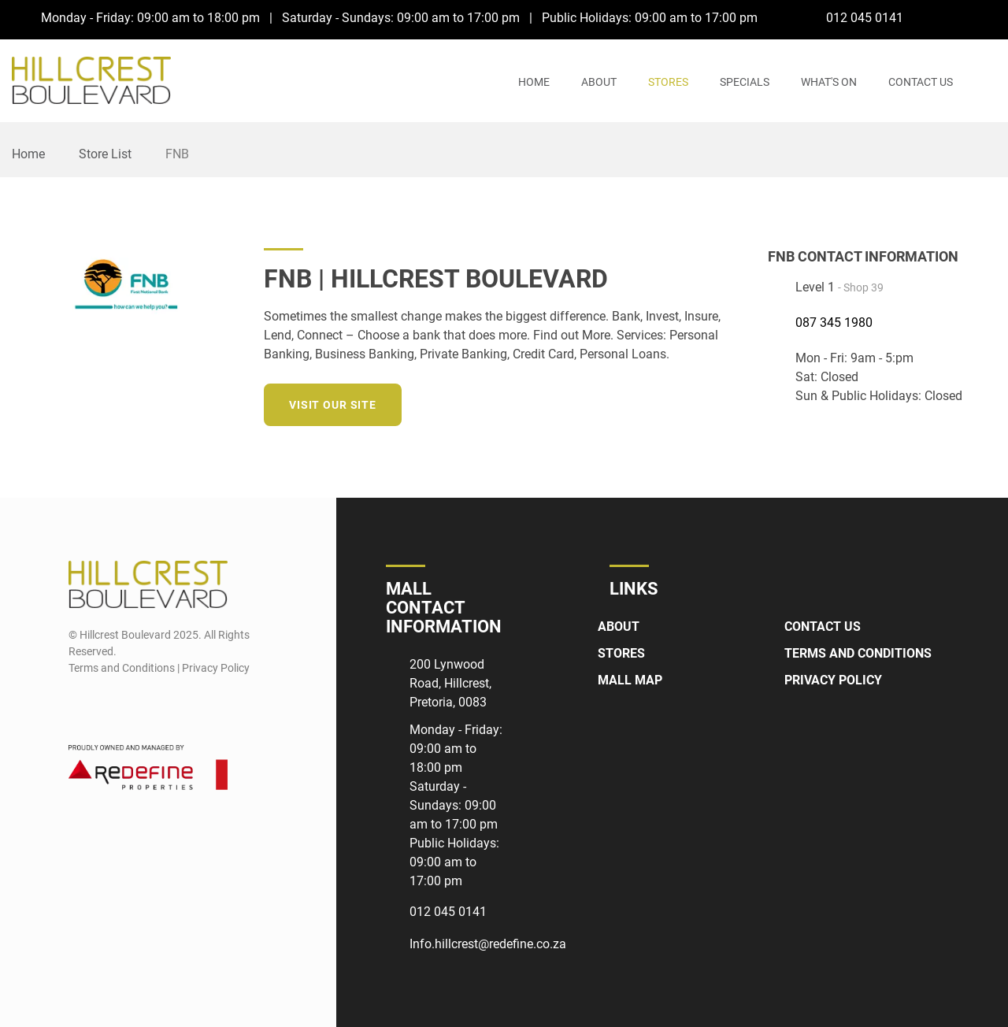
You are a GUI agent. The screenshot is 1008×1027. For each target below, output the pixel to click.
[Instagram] (985, 17)
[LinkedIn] (704, 401)
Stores (668, 82)
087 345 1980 (834, 322)
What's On (829, 82)
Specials (744, 82)
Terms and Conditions (858, 653)
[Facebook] (956, 17)
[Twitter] (675, 401)
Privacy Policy (833, 680)
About (599, 82)
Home (534, 82)
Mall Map (630, 680)
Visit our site (332, 405)
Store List (105, 153)
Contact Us (920, 82)
